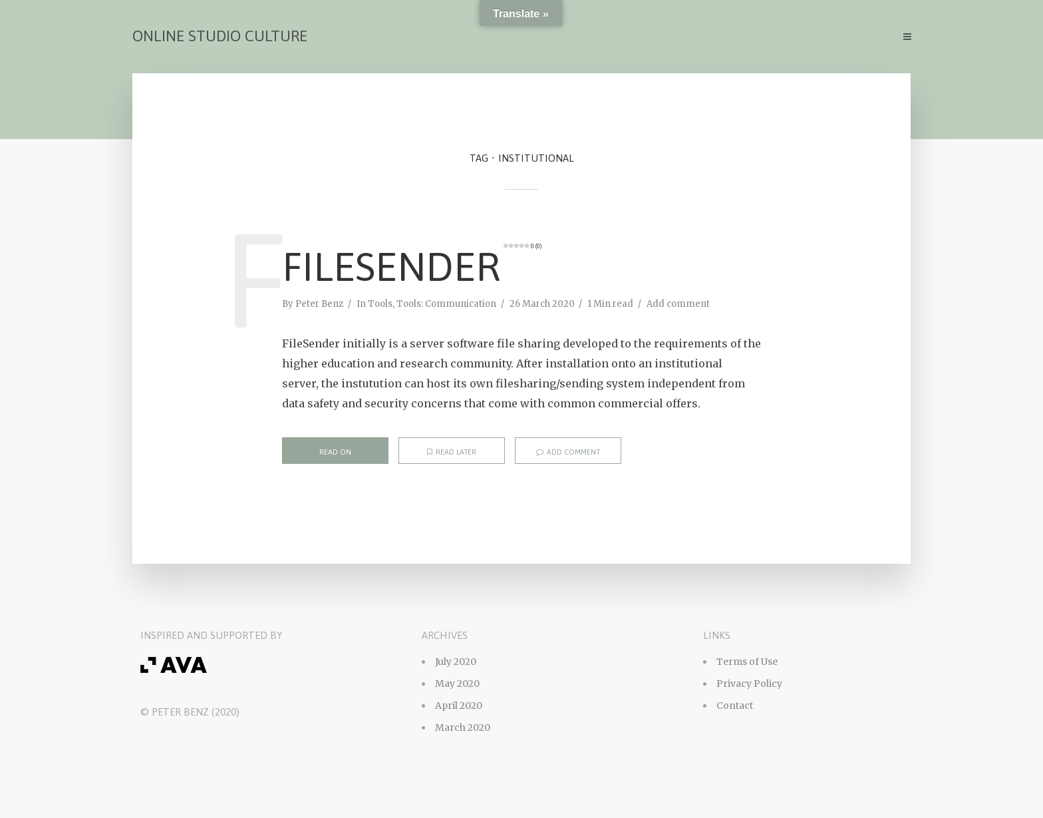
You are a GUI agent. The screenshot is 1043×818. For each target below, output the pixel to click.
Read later (451, 452)
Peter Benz (319, 303)
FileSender (411, 266)
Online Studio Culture (219, 36)
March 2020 (462, 727)
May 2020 (457, 684)
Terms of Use (747, 662)
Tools (380, 303)
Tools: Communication (446, 303)
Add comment (678, 303)
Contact (734, 706)
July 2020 (455, 662)
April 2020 (458, 706)
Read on (335, 452)
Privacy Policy (749, 684)
